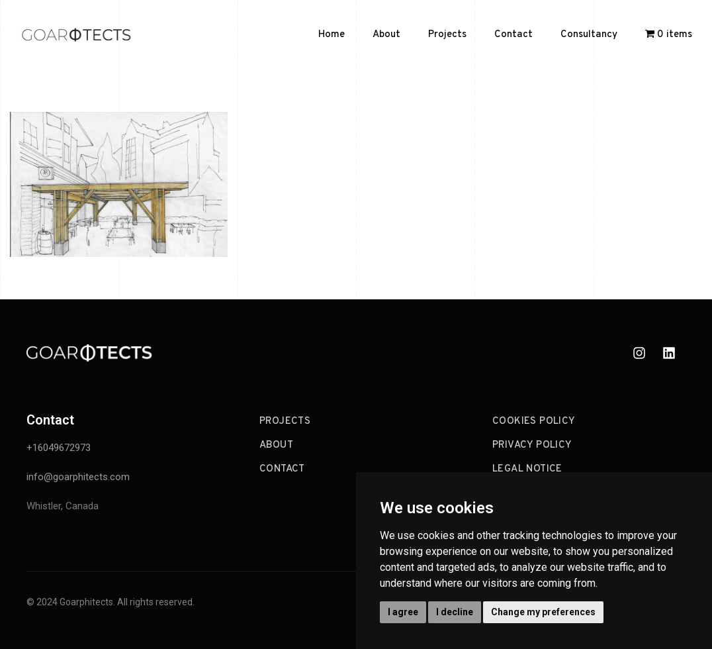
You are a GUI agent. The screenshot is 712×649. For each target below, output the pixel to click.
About (386, 34)
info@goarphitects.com (78, 477)
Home (331, 34)
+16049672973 (58, 448)
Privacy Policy (532, 445)
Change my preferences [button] (543, 612)
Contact (513, 34)
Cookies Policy (534, 421)
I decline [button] (454, 612)
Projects (447, 34)
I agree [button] (403, 612)
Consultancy (588, 34)
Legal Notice (527, 469)
